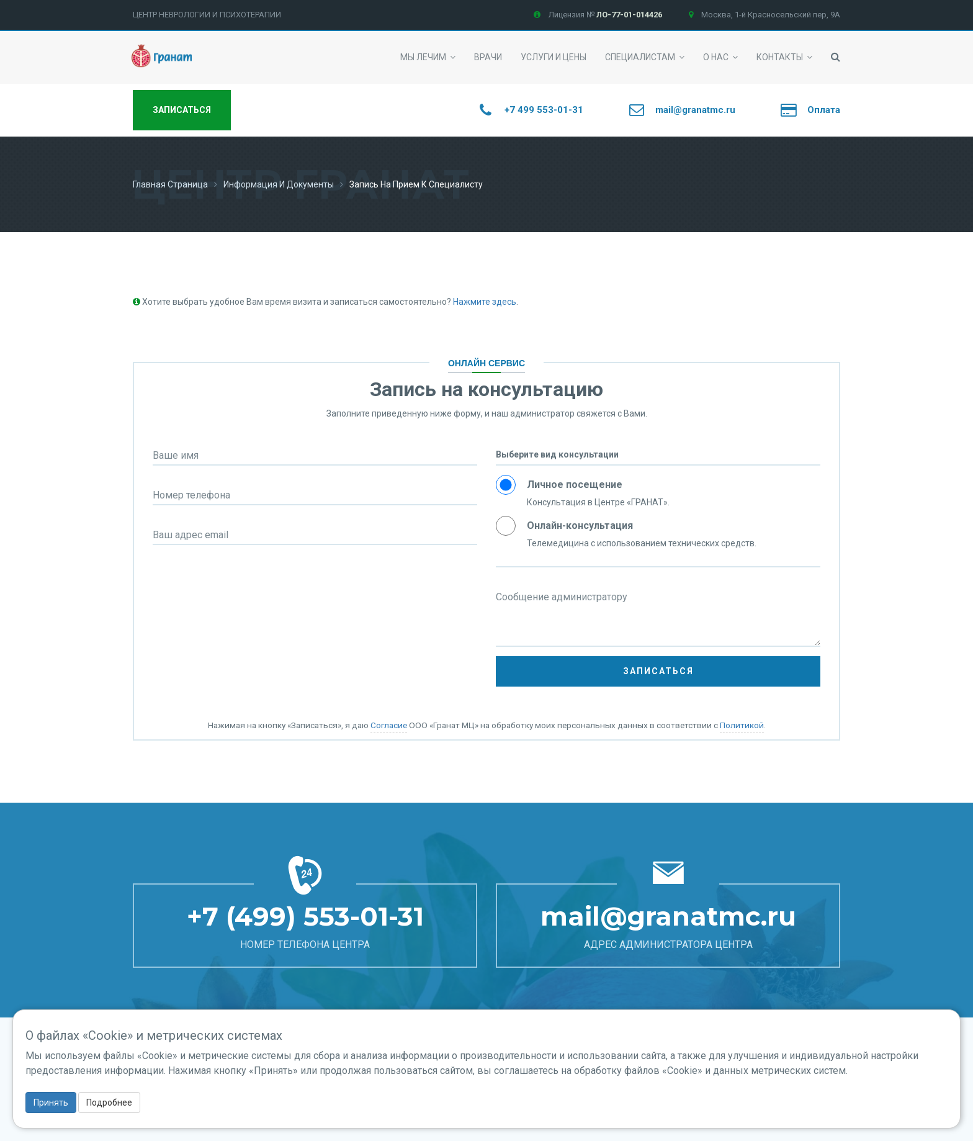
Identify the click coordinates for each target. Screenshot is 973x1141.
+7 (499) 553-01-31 (305, 916)
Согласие (388, 725)
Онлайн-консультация (580, 525)
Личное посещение (574, 484)
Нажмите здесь (484, 302)
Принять (51, 1102)
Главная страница (170, 184)
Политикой (742, 725)
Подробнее (109, 1102)
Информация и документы (278, 184)
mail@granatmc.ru (668, 916)
